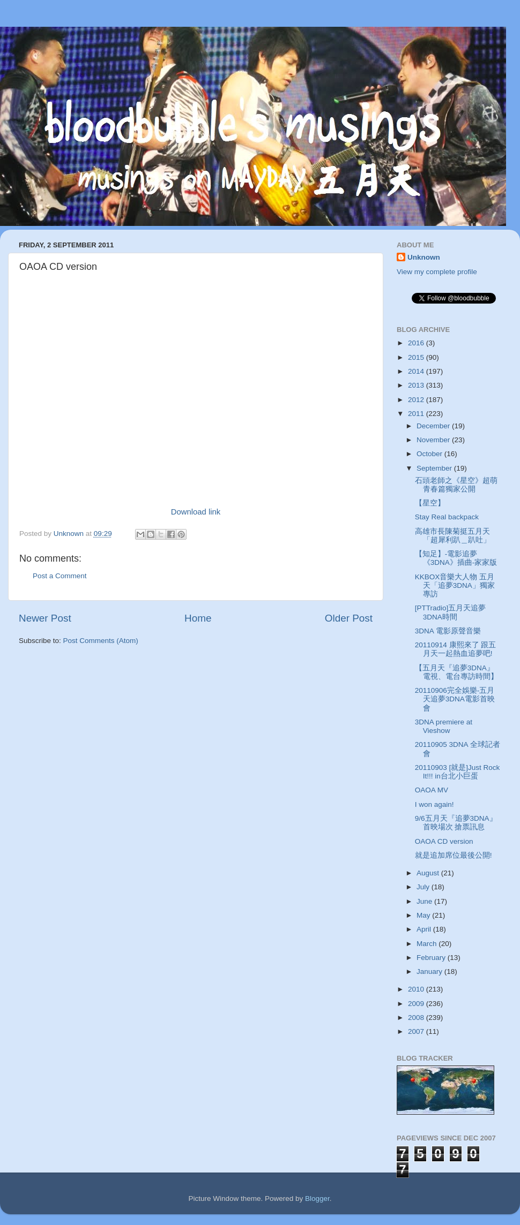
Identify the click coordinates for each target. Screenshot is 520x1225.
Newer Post (45, 618)
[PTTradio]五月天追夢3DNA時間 (450, 612)
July (424, 887)
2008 (417, 1018)
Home (197, 618)
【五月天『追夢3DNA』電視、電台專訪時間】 (456, 672)
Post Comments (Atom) (100, 641)
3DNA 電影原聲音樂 (448, 631)
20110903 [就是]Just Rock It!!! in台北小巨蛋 (457, 771)
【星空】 (430, 503)
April (425, 929)
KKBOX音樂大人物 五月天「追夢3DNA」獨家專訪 (455, 585)
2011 (417, 414)
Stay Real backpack (447, 517)
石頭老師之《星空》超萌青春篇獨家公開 (456, 485)
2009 (417, 1004)
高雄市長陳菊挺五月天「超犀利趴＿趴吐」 (453, 535)
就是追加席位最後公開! (453, 855)
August (429, 873)
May (424, 915)
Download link (195, 512)
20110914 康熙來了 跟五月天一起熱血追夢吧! (455, 649)
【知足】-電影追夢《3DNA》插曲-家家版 (456, 558)
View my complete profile (437, 272)
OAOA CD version (444, 841)
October (430, 454)
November (434, 440)
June (425, 901)
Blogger (317, 1198)
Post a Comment (60, 576)
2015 (417, 357)
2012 (417, 400)
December (434, 426)
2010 (417, 989)
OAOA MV (431, 790)
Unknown (423, 257)
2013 (417, 385)
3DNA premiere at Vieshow (443, 726)
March (428, 944)
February (432, 958)
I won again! (434, 804)
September (435, 468)
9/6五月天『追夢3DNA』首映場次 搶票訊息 (456, 822)
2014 (417, 371)
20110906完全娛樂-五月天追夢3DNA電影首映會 (455, 699)
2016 (417, 343)
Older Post (349, 618)
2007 (417, 1031)
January (430, 971)
